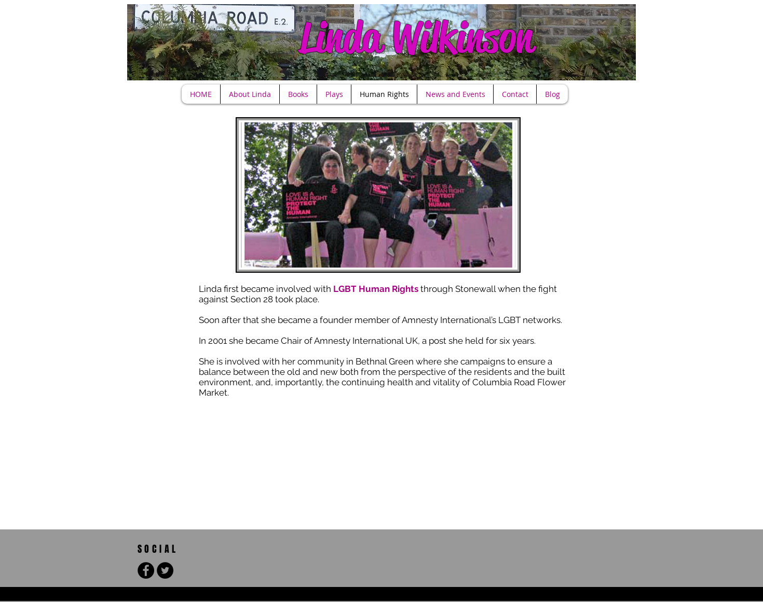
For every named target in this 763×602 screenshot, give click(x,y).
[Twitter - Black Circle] (165, 570)
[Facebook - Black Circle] (146, 570)
